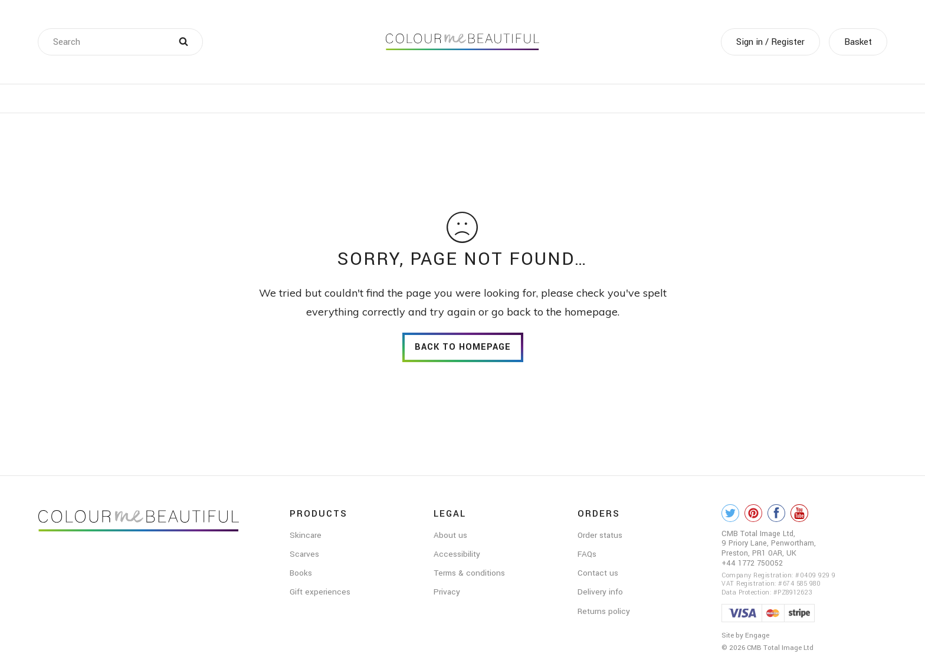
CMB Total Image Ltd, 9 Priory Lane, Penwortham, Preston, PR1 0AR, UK (768, 543)
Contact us (598, 573)
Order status (600, 535)
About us (450, 535)
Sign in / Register (770, 41)
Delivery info (600, 591)
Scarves (304, 554)
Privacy (447, 591)
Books (301, 573)
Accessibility (457, 554)
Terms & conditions (469, 573)
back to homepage (463, 347)
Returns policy (604, 611)
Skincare (306, 535)
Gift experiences (320, 591)
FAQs (587, 554)
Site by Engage (745, 635)
